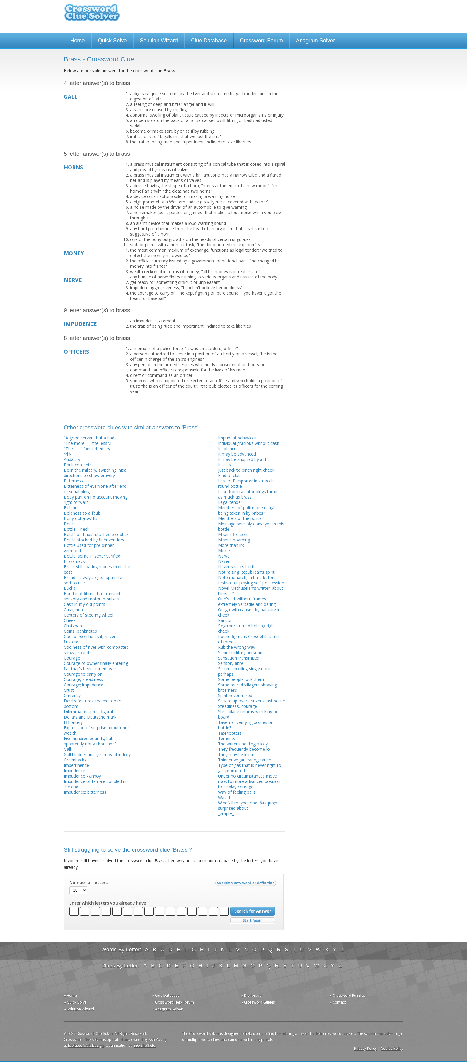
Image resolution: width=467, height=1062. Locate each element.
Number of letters (88, 882)
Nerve (224, 556)
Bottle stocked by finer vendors (94, 540)
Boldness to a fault (82, 513)
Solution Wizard (159, 41)
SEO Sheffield (144, 1045)
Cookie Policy (392, 1048)
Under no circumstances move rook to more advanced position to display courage (249, 781)
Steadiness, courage (237, 706)
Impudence (74, 770)
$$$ (67, 454)
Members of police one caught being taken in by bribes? (247, 510)
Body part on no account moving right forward (95, 499)
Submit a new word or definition (246, 884)
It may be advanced (237, 454)
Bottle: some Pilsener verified (92, 556)
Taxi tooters (230, 733)
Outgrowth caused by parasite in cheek (249, 612)
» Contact (338, 1002)
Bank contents (78, 464)
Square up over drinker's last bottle (251, 701)
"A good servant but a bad (89, 438)
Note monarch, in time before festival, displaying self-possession (251, 580)
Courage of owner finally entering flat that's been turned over (96, 665)
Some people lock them (241, 679)
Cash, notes (75, 609)
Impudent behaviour (237, 438)
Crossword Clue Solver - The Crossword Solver (92, 15)
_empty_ (226, 813)
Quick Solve (112, 41)
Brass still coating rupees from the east (97, 569)
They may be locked (237, 754)
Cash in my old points (84, 604)
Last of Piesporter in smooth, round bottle (246, 483)
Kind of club (229, 475)
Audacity (72, 459)
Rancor (225, 620)
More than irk (231, 545)
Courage (72, 658)
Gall (67, 749)
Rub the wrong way (236, 647)
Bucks (69, 588)
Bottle (70, 524)
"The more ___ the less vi (87, 443)
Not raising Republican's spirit (246, 572)
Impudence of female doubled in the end (95, 783)
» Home (70, 995)
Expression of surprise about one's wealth (97, 730)
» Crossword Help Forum (173, 1002)
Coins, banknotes (80, 631)
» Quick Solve (75, 1002)
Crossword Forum (261, 41)
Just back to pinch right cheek (246, 470)
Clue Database (209, 41)
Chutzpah (73, 625)
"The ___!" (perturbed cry (87, 448)
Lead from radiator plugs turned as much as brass (249, 494)
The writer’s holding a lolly (243, 744)
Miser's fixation (232, 534)
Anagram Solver (315, 41)
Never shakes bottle (237, 566)
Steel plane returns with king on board (248, 714)
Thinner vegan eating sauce (244, 760)
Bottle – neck (76, 529)
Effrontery (73, 722)
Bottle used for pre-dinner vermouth (89, 547)
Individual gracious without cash (248, 443)
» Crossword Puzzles (347, 995)
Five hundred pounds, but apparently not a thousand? (90, 741)
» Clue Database (166, 995)
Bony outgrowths (80, 518)
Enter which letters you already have (107, 903)
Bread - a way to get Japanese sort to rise (93, 580)
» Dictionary (251, 995)
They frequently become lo (244, 749)
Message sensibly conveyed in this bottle (251, 526)
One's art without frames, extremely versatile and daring (247, 601)
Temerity (226, 738)
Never (224, 561)
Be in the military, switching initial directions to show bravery (95, 472)
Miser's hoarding (234, 540)
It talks (224, 464)
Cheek (70, 620)
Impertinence (76, 765)
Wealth (224, 797)
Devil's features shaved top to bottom (93, 703)
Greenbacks (75, 760)
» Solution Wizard (79, 1009)
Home (77, 41)
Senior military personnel (242, 652)
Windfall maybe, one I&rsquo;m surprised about (248, 805)
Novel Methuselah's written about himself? (250, 590)
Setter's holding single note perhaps (244, 671)
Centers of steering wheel (88, 615)
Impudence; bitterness (85, 792)
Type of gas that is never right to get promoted (249, 767)
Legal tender (230, 502)
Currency (72, 695)
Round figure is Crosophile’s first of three (249, 639)
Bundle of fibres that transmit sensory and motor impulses (92, 596)
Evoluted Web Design (86, 1045)
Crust (69, 690)
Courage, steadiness (83, 679)
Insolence (227, 448)
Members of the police (240, 518)
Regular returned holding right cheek (246, 628)
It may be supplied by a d (242, 459)
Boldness (73, 507)
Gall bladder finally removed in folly (97, 754)
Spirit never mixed (235, 695)
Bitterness (73, 481)
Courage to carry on (83, 674)
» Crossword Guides (258, 1002)
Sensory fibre (230, 663)
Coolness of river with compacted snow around (96, 649)
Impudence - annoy (82, 776)
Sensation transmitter (239, 658)
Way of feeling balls (237, 792)
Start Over (252, 920)
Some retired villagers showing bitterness (247, 687)
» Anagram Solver (167, 1009)
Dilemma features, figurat (88, 711)
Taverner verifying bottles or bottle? (245, 724)
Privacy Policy (365, 1048)
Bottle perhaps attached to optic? (96, 534)
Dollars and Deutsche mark (90, 717)
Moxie (224, 550)
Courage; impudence (83, 685)
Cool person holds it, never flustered (90, 639)
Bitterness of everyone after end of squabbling (95, 488)
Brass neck (74, 561)
